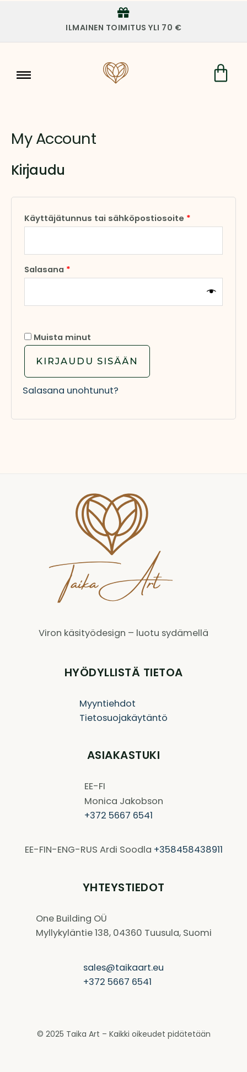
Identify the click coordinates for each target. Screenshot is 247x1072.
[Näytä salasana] (212, 292)
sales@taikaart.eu (123, 967)
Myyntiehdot (107, 703)
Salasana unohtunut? (71, 390)
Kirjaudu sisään (87, 361)
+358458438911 (188, 849)
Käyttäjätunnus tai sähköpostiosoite (123, 217)
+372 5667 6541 (118, 815)
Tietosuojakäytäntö (123, 718)
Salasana (69, 268)
